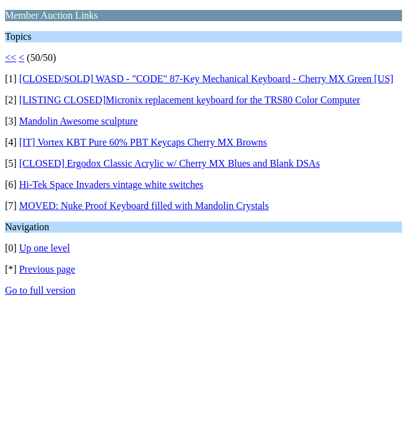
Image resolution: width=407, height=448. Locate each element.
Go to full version (40, 290)
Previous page (47, 269)
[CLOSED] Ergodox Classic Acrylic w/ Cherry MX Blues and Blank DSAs (169, 163)
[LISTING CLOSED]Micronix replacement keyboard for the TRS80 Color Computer (189, 100)
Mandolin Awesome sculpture (78, 121)
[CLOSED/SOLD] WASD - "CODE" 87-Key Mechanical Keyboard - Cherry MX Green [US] (206, 78)
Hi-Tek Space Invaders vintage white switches (111, 184)
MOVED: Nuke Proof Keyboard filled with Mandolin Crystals (144, 205)
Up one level (44, 248)
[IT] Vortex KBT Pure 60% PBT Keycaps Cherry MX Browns (143, 142)
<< (10, 57)
